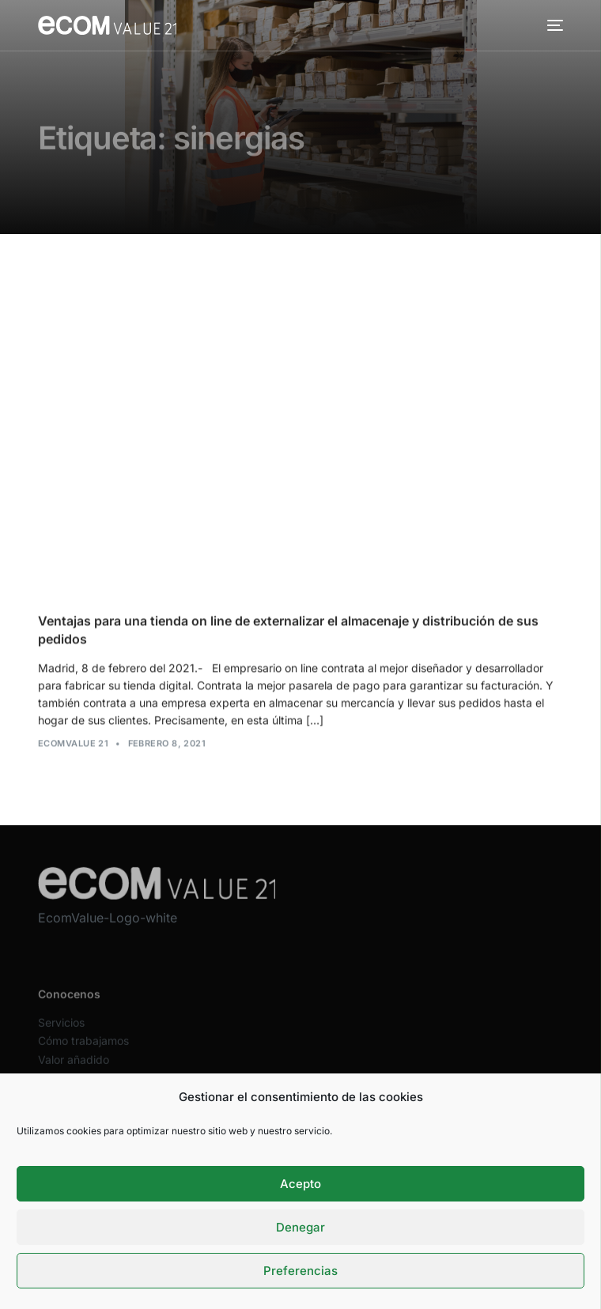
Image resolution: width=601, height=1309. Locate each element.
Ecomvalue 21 (73, 743)
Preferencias (300, 1270)
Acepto (300, 1183)
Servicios (61, 1032)
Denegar (300, 1227)
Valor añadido (73, 1068)
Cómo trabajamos (83, 1050)
